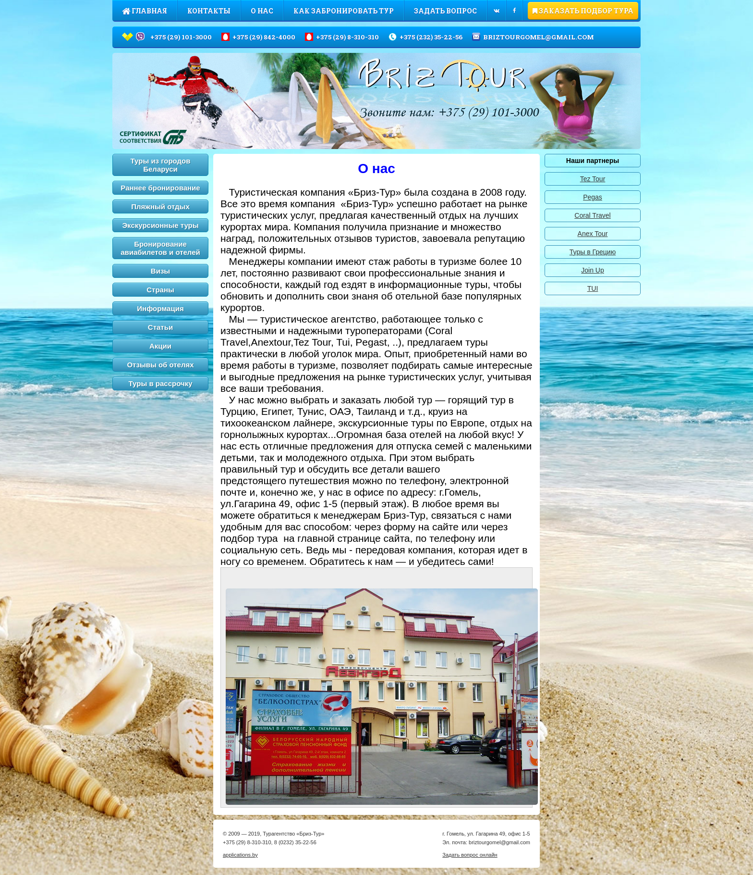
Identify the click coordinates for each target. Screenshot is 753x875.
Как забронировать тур (343, 10)
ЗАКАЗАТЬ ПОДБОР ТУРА (583, 10)
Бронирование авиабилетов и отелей (160, 248)
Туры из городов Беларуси (161, 165)
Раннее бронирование (160, 188)
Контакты (209, 10)
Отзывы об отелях (160, 365)
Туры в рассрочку (161, 383)
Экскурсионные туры (160, 225)
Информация (160, 308)
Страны (160, 290)
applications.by (240, 857)
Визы (160, 271)
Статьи (160, 327)
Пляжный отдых (160, 206)
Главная (144, 10)
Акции (160, 346)
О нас (262, 10)
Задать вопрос (445, 10)
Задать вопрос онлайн (469, 857)
